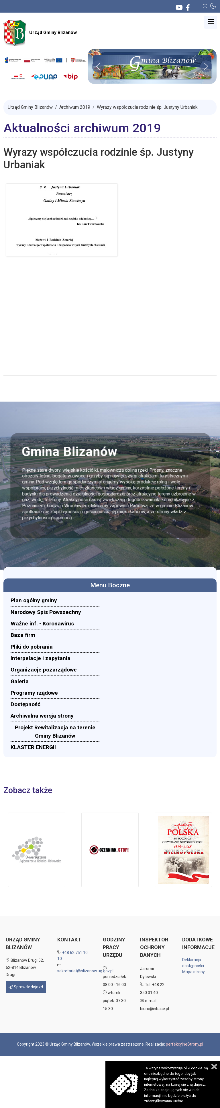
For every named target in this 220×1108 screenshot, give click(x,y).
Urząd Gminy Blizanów (40, 33)
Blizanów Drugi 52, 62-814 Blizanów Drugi (25, 967)
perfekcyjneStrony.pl (184, 1044)
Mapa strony (193, 971)
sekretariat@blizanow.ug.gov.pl (85, 971)
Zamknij (214, 1066)
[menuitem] (55, 600)
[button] (205, 5)
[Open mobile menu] (210, 22)
